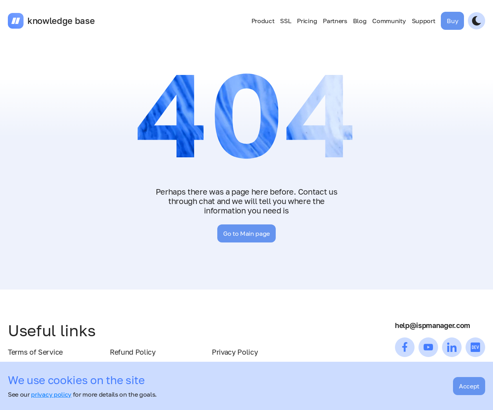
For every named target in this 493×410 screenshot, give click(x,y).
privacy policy (51, 394)
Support (423, 21)
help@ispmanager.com (432, 325)
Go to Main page (246, 233)
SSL (285, 21)
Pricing (307, 21)
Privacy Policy (235, 352)
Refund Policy (133, 352)
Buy (452, 21)
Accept (469, 386)
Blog (360, 21)
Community (389, 21)
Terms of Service (35, 352)
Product (263, 21)
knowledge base (61, 20)
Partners (335, 21)
